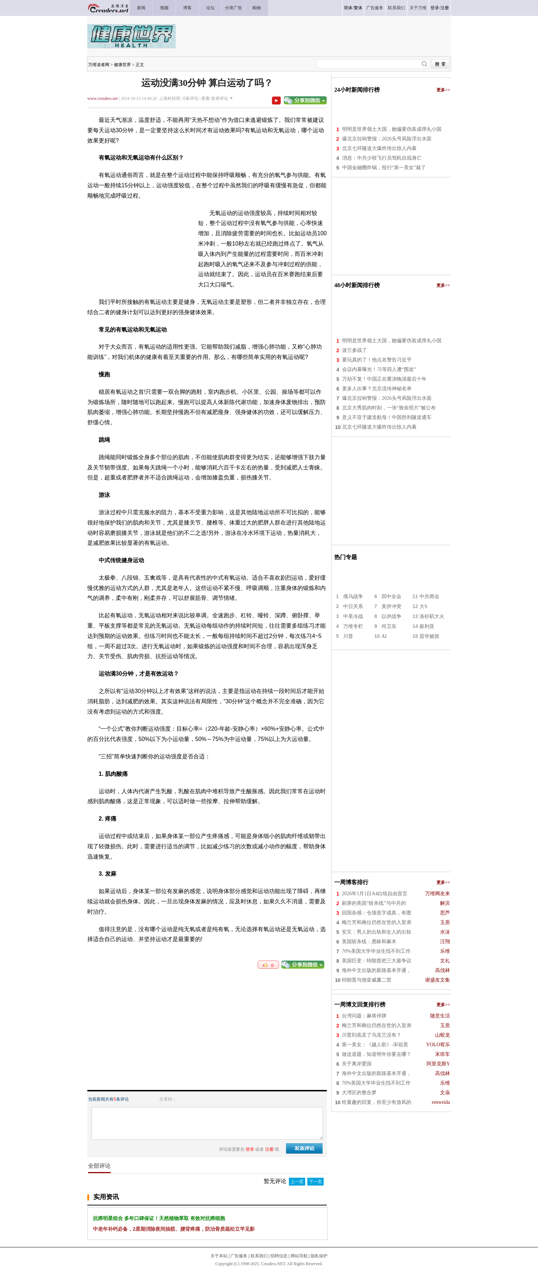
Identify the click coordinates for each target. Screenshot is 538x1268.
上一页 (297, 1181)
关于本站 (218, 1255)
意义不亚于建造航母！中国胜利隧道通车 (387, 417)
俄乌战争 (353, 596)
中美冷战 (353, 616)
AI (384, 636)
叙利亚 (426, 626)
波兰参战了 (354, 350)
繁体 (358, 7)
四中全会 (391, 596)
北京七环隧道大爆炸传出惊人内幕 (379, 148)
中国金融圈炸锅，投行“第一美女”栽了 (384, 167)
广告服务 (238, 1255)
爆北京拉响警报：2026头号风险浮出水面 (387, 138)
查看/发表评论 (214, 98)
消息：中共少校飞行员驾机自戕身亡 (382, 158)
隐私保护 (319, 1255)
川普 (348, 636)
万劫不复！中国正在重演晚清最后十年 (384, 379)
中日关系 (353, 606)
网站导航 (299, 1255)
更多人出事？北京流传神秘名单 (377, 388)
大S (423, 606)
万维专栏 (353, 626)
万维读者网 (98, 64)
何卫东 (388, 626)
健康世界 (122, 64)
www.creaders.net (102, 98)
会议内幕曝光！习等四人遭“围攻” (379, 369)
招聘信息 (278, 1255)
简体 (348, 7)
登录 (434, 7)
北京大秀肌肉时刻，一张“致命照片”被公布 (389, 407)
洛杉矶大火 (431, 616)
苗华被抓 (429, 636)
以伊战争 (391, 616)
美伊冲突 (391, 606)
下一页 (315, 1181)
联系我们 (259, 1255)
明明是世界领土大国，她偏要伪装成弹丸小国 (391, 129)
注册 (444, 7)
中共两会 (429, 596)
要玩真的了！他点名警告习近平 (377, 359)
